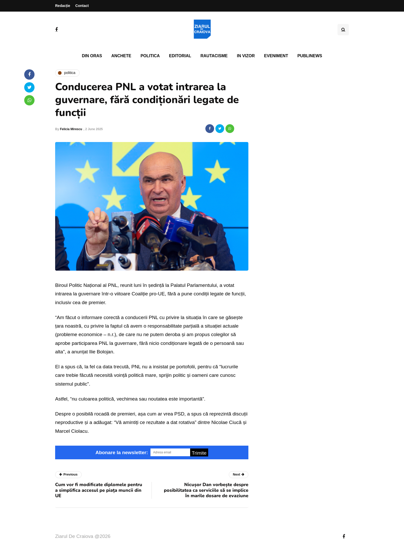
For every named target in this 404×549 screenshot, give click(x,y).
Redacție (62, 6)
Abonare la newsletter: (121, 452)
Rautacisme (214, 56)
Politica (150, 56)
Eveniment (276, 56)
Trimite (199, 453)
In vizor (246, 56)
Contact (82, 6)
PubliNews (309, 56)
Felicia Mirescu (71, 129)
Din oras (92, 56)
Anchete (121, 56)
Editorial (180, 56)
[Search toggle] (343, 29)
